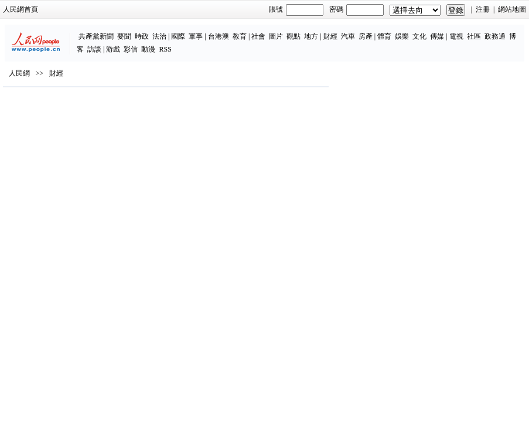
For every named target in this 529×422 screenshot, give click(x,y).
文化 (419, 36)
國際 (178, 36)
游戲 (113, 49)
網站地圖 (512, 9)
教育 (240, 36)
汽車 (348, 36)
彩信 (131, 49)
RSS (165, 49)
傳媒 (437, 36)
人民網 (19, 73)
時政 (142, 36)
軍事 (196, 36)
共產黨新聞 (96, 36)
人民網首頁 (20, 9)
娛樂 (402, 36)
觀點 (293, 36)
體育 (384, 36)
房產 (366, 36)
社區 (474, 36)
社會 (258, 36)
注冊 (483, 9)
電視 (456, 36)
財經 (330, 36)
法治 (159, 36)
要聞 (124, 36)
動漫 (148, 49)
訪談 (94, 49)
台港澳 (218, 36)
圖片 (276, 36)
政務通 (495, 36)
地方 (311, 36)
